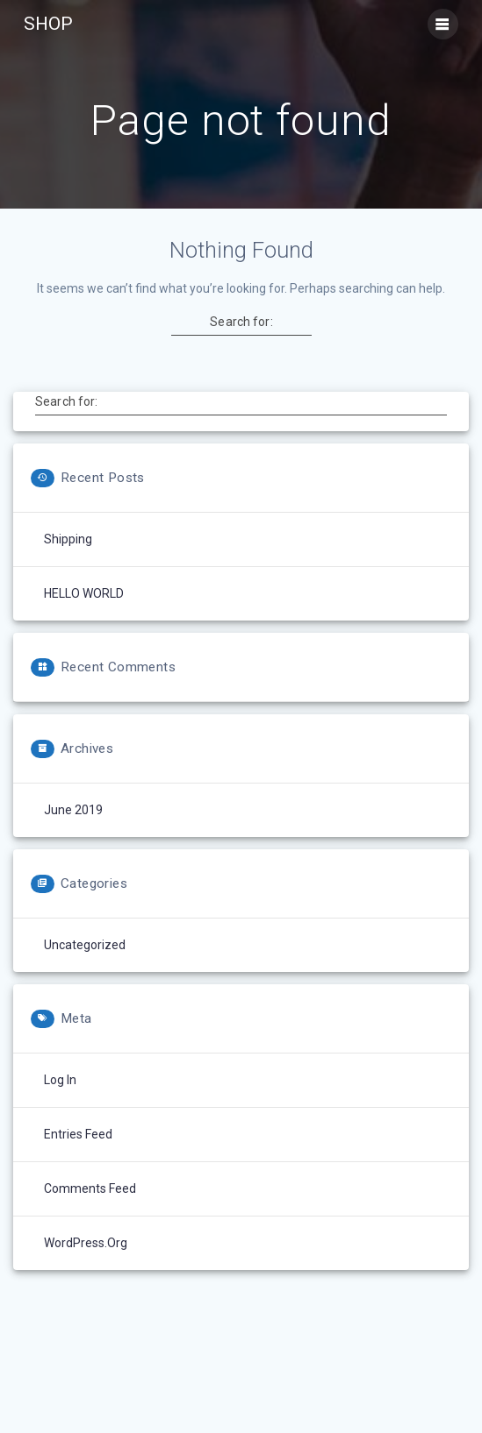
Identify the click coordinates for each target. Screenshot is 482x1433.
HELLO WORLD (84, 593)
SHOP (48, 24)
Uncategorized (85, 945)
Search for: (241, 322)
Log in (60, 1080)
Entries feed (78, 1134)
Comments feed (90, 1188)
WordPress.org (85, 1243)
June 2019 (73, 810)
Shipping (68, 539)
